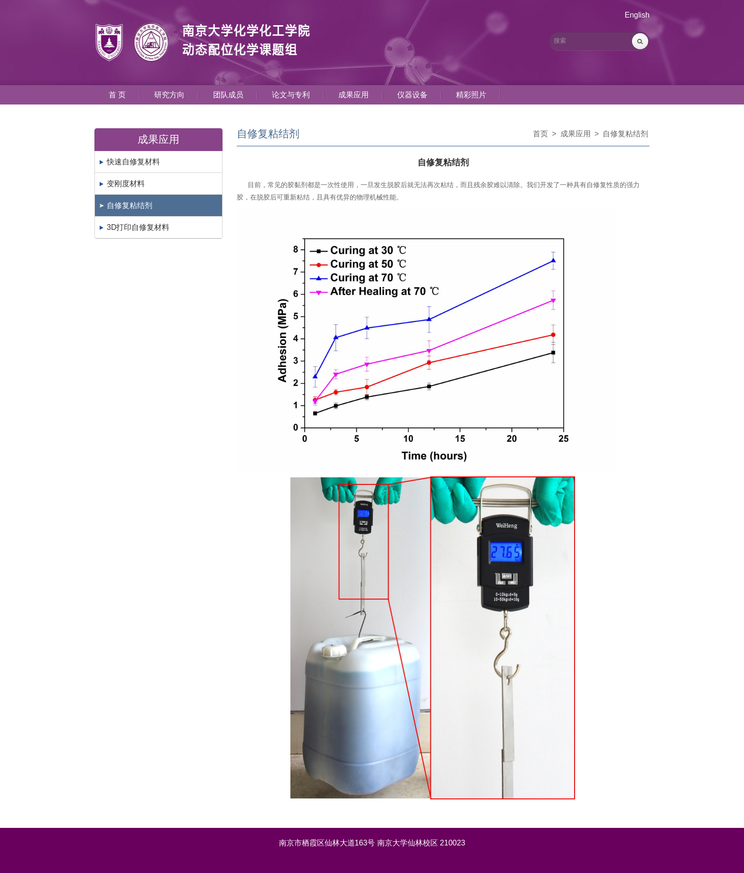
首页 (540, 134)
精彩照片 (471, 95)
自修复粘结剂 (129, 205)
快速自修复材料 (133, 162)
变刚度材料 (126, 184)
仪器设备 (412, 95)
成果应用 (353, 95)
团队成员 (228, 95)
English (637, 15)
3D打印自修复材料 (138, 227)
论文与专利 (291, 95)
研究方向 (169, 95)
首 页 (117, 95)
